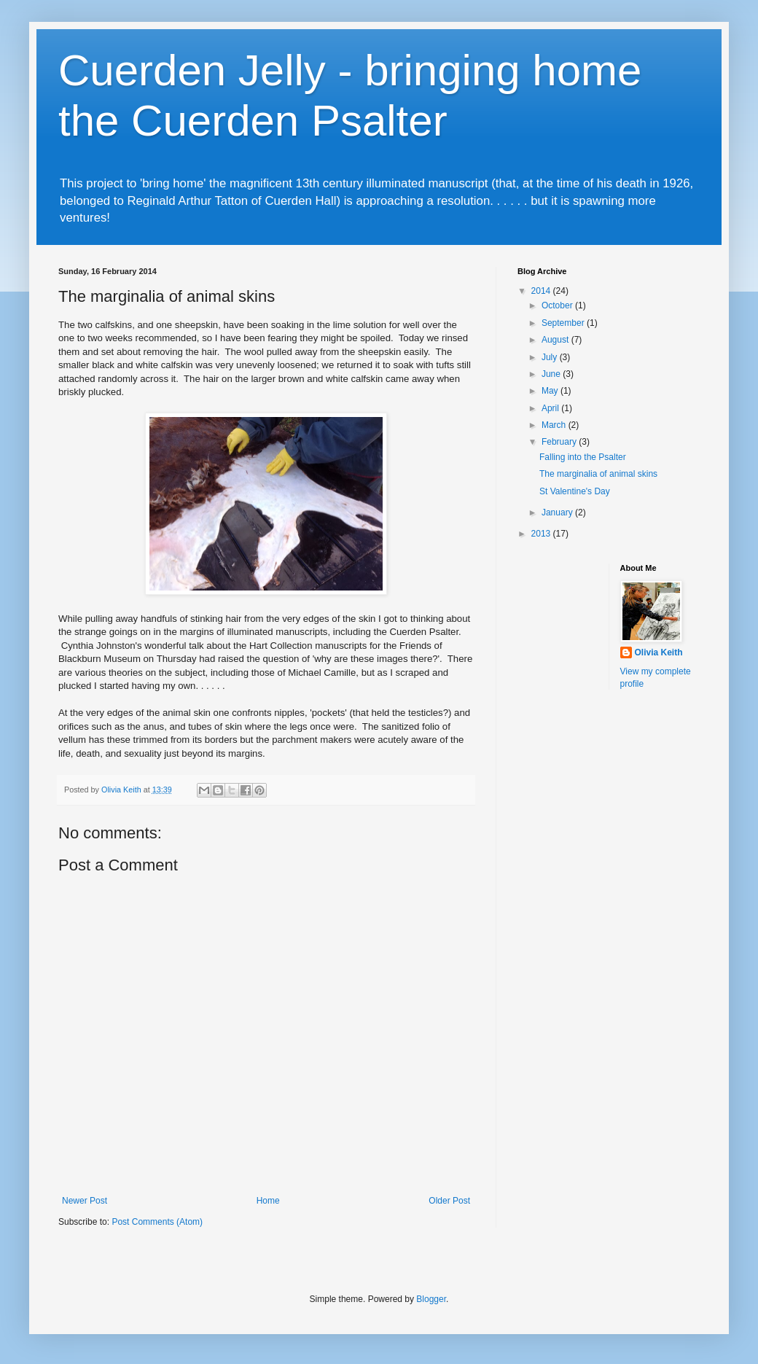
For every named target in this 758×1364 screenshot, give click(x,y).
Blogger (431, 1299)
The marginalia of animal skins (598, 474)
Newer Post (84, 1201)
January (558, 512)
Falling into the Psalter (582, 457)
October (558, 305)
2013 (542, 534)
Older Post (449, 1201)
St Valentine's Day (574, 491)
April (551, 408)
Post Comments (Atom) (157, 1222)
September (564, 323)
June (552, 374)
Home (268, 1201)
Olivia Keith (659, 652)
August (556, 340)
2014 (542, 291)
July (551, 357)
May (551, 391)
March (555, 425)
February (560, 442)
